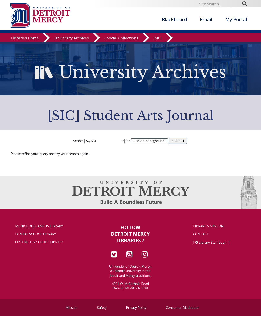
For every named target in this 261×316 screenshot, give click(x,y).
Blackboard (174, 19)
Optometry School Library (39, 242)
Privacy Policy (136, 307)
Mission (72, 307)
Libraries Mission (208, 226)
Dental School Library (35, 234)
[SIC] (158, 39)
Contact (201, 234)
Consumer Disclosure (182, 307)
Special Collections (121, 39)
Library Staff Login (213, 242)
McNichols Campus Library (39, 226)
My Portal (236, 19)
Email (206, 19)
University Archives (71, 39)
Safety (102, 307)
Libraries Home (25, 39)
